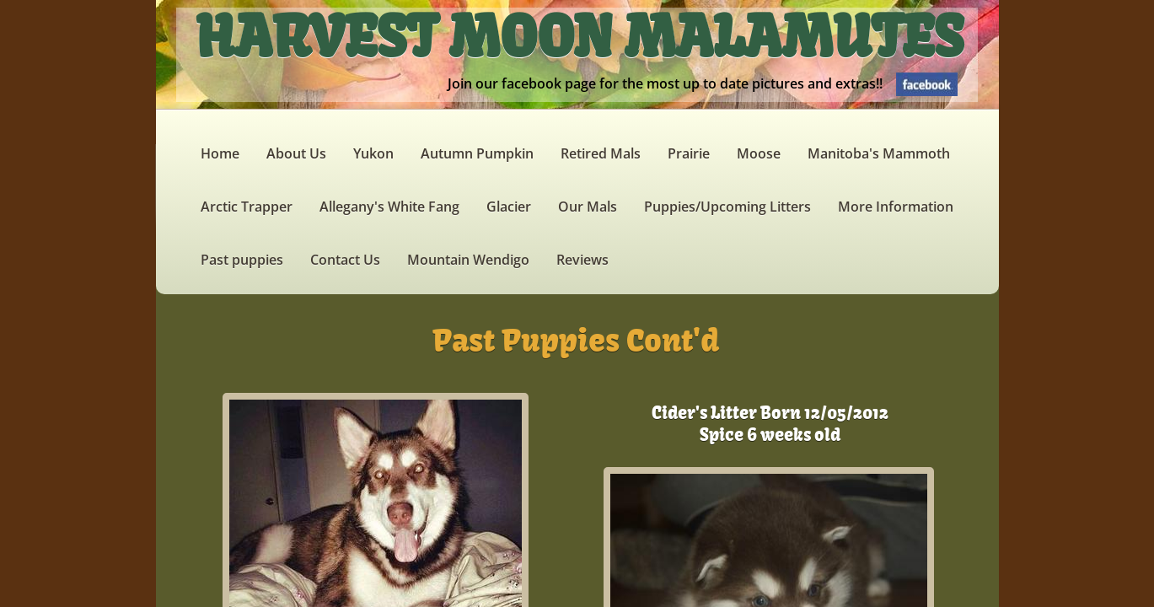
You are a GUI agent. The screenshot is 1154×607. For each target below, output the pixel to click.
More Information (895, 206)
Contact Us (345, 259)
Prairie (689, 153)
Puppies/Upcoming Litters (727, 206)
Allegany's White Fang (389, 206)
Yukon (373, 153)
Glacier (508, 206)
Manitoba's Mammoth (879, 153)
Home (220, 153)
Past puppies (242, 259)
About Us (296, 153)
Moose (759, 153)
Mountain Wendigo (468, 259)
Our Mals (587, 206)
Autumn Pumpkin (477, 153)
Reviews (582, 259)
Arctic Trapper (247, 206)
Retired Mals (601, 153)
